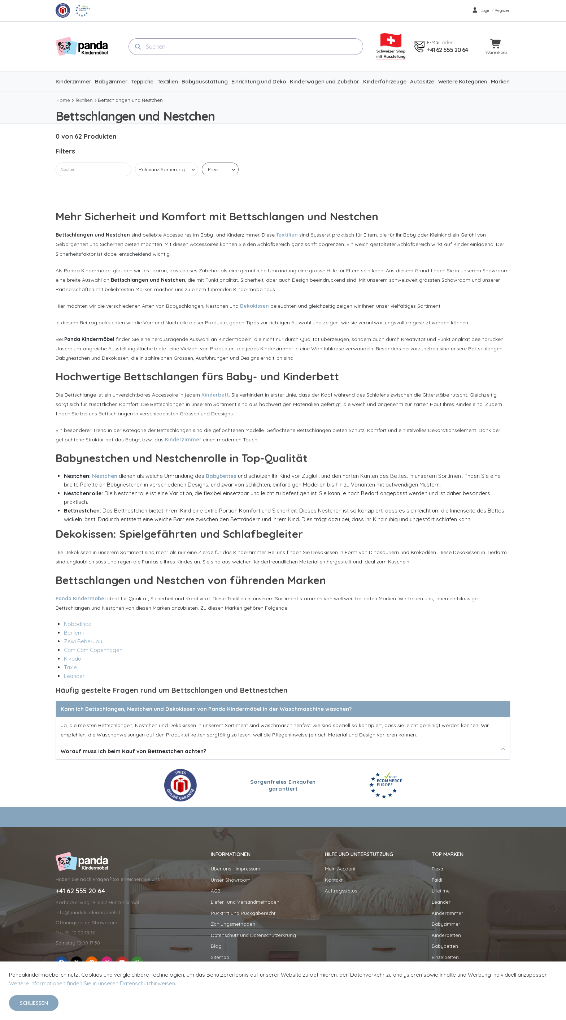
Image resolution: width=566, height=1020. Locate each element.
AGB (216, 891)
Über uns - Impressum (235, 869)
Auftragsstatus (341, 891)
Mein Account (340, 869)
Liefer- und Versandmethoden (245, 902)
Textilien (84, 100)
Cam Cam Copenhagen (93, 650)
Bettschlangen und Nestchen (130, 100)
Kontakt (334, 880)
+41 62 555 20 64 (447, 49)
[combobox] (246, 46)
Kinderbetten (446, 935)
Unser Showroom (231, 880)
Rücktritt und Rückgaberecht (243, 913)
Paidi (437, 880)
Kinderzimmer (447, 913)
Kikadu (72, 658)
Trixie (70, 667)
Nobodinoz (77, 624)
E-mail (433, 42)
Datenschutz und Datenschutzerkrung (253, 935)
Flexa (437, 869)
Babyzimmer (446, 924)
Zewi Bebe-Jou (83, 641)
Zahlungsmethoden (233, 924)
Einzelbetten (445, 957)
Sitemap (220, 957)
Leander (74, 676)
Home (63, 100)
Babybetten (445, 946)
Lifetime (441, 891)
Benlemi (74, 632)
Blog (216, 946)
